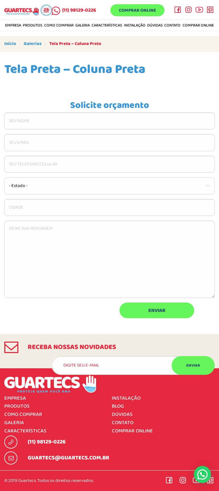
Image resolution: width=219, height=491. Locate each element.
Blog (118, 406)
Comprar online (137, 10)
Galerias (33, 44)
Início (10, 44)
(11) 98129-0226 (79, 10)
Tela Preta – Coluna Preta (75, 44)
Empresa (13, 25)
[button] (202, 474)
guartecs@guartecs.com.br (68, 458)
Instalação (134, 25)
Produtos (32, 25)
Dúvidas (155, 25)
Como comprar (59, 25)
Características (107, 25)
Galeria (82, 25)
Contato (172, 25)
